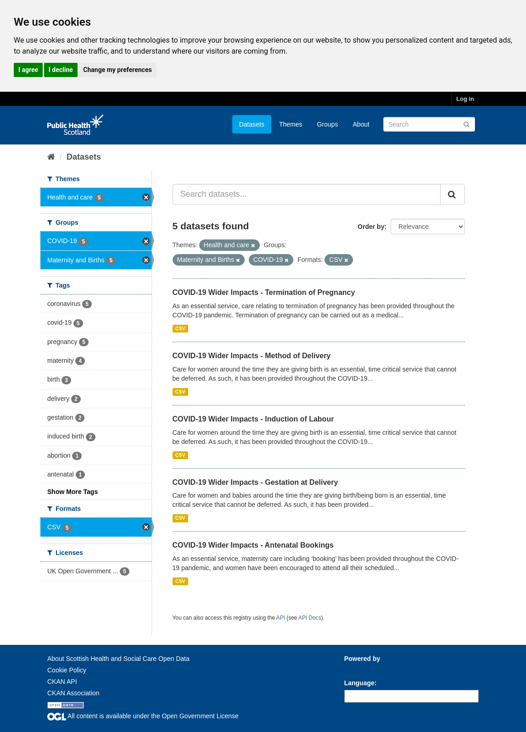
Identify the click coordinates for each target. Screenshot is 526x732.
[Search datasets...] (307, 194)
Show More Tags (72, 491)
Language (359, 683)
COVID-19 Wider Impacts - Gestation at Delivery (255, 482)
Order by (371, 226)
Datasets (251, 124)
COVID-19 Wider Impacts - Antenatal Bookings (253, 545)
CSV (180, 328)
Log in (465, 98)
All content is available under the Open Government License (143, 716)
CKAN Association (73, 693)
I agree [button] (28, 69)
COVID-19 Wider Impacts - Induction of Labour (253, 419)
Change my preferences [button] (117, 69)
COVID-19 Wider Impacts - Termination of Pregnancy (264, 292)
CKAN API (62, 681)
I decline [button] (61, 69)
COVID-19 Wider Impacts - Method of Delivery (252, 356)
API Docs (309, 618)
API (280, 618)
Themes (290, 124)
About (361, 124)
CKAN (359, 669)
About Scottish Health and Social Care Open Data (118, 658)
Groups (327, 124)
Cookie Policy (66, 670)
